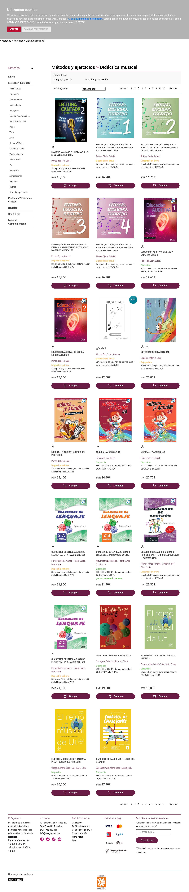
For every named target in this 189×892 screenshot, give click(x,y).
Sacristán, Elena (169, 664)
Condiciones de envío (82, 830)
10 (164, 88)
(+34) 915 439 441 (48, 830)
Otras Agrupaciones (18, 192)
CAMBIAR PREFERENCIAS (36, 29)
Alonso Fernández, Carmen (108, 354)
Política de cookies (80, 826)
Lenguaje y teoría (63, 79)
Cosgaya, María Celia (150, 664)
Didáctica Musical (17, 121)
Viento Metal (15, 159)
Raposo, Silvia (121, 661)
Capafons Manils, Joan (151, 358)
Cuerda (12, 187)
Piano (12, 127)
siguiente (173, 88)
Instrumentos (15, 99)
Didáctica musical (35, 40)
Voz (11, 165)
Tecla (11, 132)
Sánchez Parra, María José (108, 768)
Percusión (14, 170)
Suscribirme (147, 840)
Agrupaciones (15, 176)
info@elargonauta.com (50, 833)
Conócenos (77, 823)
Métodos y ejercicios (12, 40)
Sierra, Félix (127, 768)
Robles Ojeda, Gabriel (105, 156)
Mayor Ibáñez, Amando (62, 561)
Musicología (15, 105)
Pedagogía (14, 110)
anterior (123, 88)
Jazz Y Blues (15, 89)
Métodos (13, 181)
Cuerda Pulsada (16, 149)
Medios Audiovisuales (19, 116)
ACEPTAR (14, 29)
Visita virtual (77, 837)
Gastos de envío (79, 833)
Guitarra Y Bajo (16, 143)
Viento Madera (16, 154)
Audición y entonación (97, 79)
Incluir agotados (61, 88)
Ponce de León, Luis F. (61, 161)
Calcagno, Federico (105, 661)
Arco (11, 138)
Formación (14, 94)
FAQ (74, 840)
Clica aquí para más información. (85, 18)
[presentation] (158, 861)
